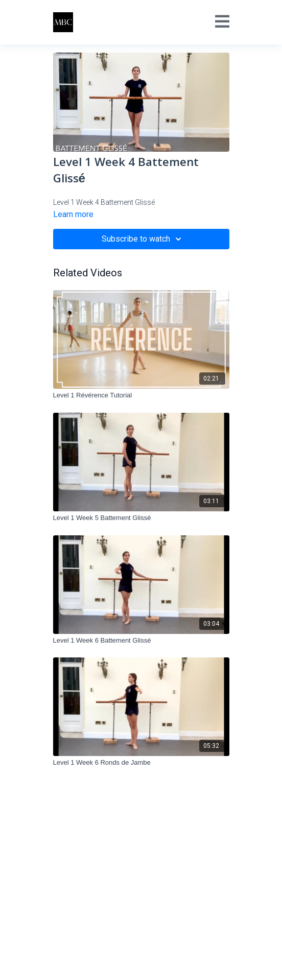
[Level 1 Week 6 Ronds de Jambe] (141, 763)
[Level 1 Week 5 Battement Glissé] (141, 518)
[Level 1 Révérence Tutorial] (141, 395)
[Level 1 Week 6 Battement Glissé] (141, 640)
